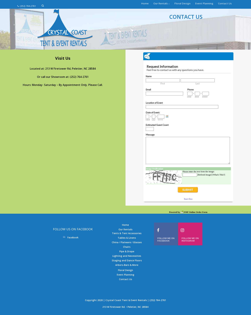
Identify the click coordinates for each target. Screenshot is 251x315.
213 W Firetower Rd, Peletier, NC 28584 (70, 68)
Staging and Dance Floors (127, 260)
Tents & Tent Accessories (126, 233)
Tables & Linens (127, 237)
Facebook (72, 237)
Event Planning (204, 3)
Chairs (126, 246)
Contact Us (225, 3)
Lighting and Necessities (126, 255)
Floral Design (182, 3)
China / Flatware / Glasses (127, 242)
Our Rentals (161, 3)
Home (145, 3)
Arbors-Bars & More (126, 265)
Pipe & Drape (126, 251)
